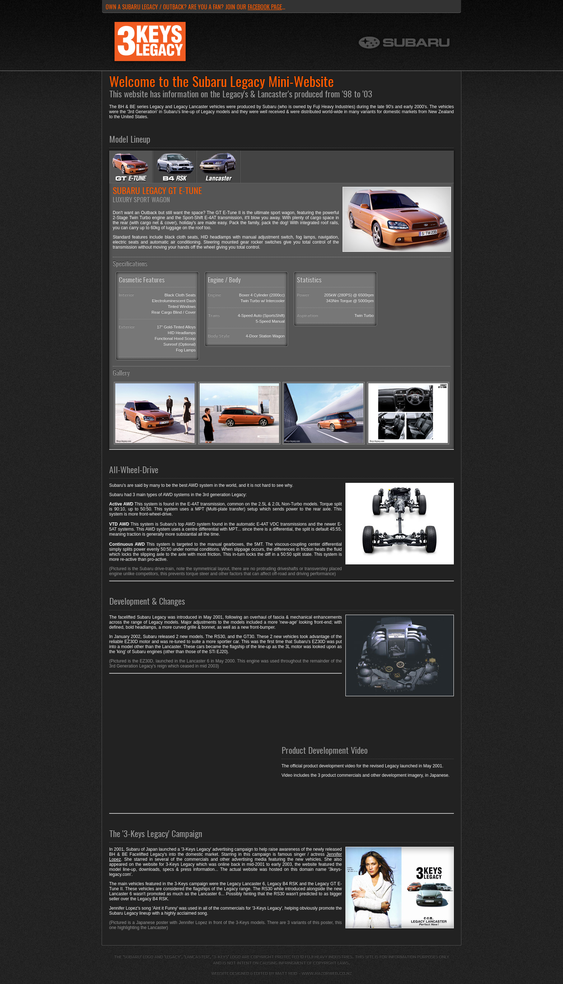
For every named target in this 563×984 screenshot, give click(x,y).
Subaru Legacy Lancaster (218, 167)
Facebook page (265, 7)
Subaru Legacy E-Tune (131, 167)
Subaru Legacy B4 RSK (174, 167)
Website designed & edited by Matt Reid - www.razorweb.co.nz (281, 973)
